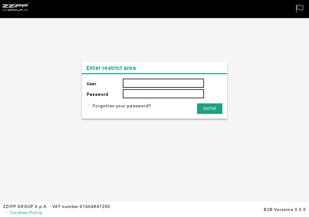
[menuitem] (300, 9)
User (92, 83)
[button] (209, 108)
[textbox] (163, 83)
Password (98, 94)
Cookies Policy (27, 212)
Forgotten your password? (122, 105)
